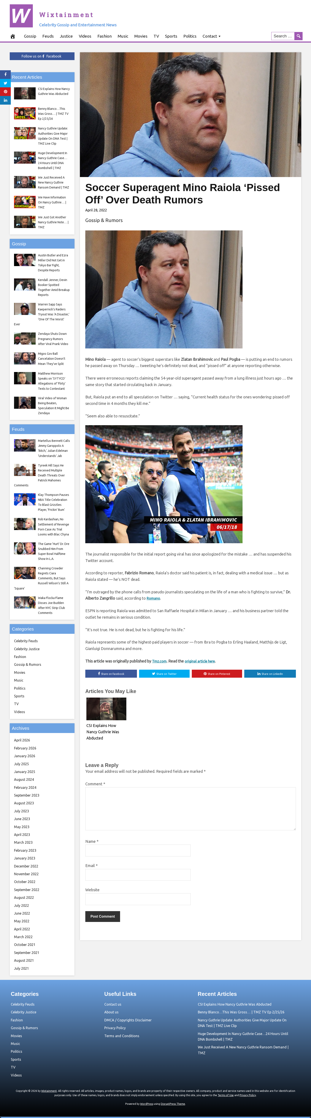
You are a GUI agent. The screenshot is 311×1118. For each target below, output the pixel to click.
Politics (190, 36)
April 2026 (22, 740)
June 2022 (22, 913)
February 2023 (25, 850)
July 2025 (21, 764)
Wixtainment (90, 12)
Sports (171, 36)
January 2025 (24, 772)
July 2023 (21, 811)
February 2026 (25, 748)
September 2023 (26, 795)
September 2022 (26, 890)
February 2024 (25, 787)
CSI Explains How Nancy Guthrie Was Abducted (234, 1004)
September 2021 (26, 953)
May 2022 (21, 921)
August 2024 (24, 779)
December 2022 (26, 866)
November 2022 (26, 874)
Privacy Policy (115, 1028)
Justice (66, 36)
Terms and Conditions (121, 1036)
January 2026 (24, 756)
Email (91, 866)
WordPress (146, 1103)
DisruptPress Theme (173, 1103)
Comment (95, 785)
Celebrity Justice (27, 649)
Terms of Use (226, 1095)
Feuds (48, 36)
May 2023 (21, 827)
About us (111, 1012)
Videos (85, 36)
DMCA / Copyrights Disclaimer (128, 1020)
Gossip (30, 36)
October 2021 (24, 945)
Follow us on (41, 56)
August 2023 (24, 803)
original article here (202, 661)
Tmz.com (160, 661)
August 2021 (24, 960)
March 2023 (23, 842)
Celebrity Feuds (26, 641)
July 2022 (21, 905)
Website (92, 891)
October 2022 (24, 882)
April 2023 (22, 835)
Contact (210, 36)
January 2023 (24, 858)
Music (123, 36)
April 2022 (22, 929)
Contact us (112, 1004)
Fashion (104, 36)
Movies (141, 36)
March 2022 (23, 937)
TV (156, 36)
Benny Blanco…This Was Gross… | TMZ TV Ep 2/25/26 (241, 1012)
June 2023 (22, 819)
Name (91, 842)
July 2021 (21, 968)
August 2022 (24, 897)
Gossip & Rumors (104, 220)
